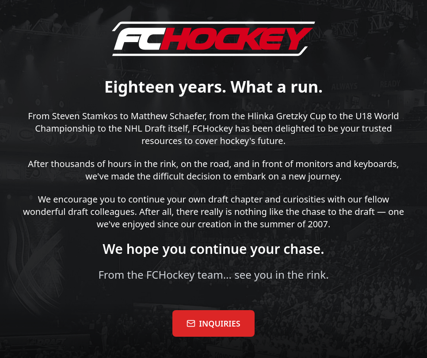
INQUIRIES (213, 323)
